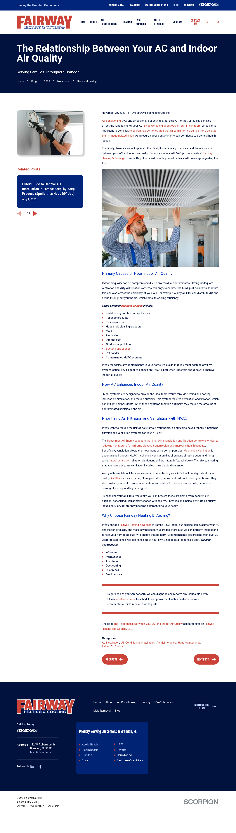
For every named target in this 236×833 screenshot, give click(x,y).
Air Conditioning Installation (138, 642)
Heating (145, 702)
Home (97, 702)
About (109, 702)
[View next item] (35, 213)
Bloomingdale (90, 750)
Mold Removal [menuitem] (159, 22)
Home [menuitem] (83, 22)
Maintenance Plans (156, 5)
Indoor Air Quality (112, 646)
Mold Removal (102, 710)
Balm (120, 744)
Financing (134, 5)
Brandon (87, 755)
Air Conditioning (126, 702)
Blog (175, 5)
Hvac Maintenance (189, 642)
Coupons (188, 5)
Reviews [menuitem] (177, 22)
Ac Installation (110, 642)
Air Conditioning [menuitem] (109, 22)
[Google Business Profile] (32, 766)
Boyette (121, 750)
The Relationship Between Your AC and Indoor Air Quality (148, 623)
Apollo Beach (90, 744)
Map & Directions (40, 752)
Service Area (116, 5)
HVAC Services (164, 702)
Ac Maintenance (166, 642)
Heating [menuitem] (127, 22)
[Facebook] (40, 766)
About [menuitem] (93, 22)
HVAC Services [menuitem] (141, 22)
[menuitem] (21, 806)
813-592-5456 (209, 4)
